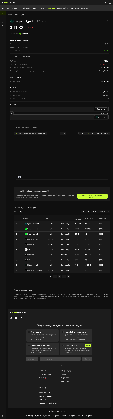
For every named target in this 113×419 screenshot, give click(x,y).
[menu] (3, 19)
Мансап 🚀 (42, 378)
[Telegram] (20, 318)
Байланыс (42, 399)
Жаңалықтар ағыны (9, 8)
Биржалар (65, 381)
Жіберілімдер (25, 8)
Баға (10, 15)
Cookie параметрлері (84, 416)
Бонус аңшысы (38, 8)
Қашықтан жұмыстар (79, 8)
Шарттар (29, 416)
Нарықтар (51, 8)
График (17, 127)
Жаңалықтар (66, 371)
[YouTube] (16, 318)
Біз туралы (42, 371)
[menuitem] (3, 13)
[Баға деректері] (24, 34)
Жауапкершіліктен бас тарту (64, 416)
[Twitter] (11, 318)
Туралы (34, 127)
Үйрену (64, 374)
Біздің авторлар (44, 374)
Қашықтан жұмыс (45, 396)
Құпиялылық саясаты (43, 416)
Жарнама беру (63, 8)
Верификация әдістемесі (47, 403)
